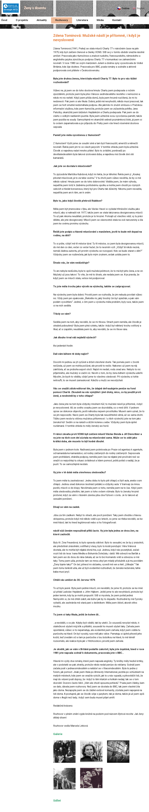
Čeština (125, 8)
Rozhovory (61, 20)
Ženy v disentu (35, 8)
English (140, 8)
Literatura (82, 20)
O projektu (22, 20)
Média (100, 20)
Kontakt (116, 20)
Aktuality (42, 20)
